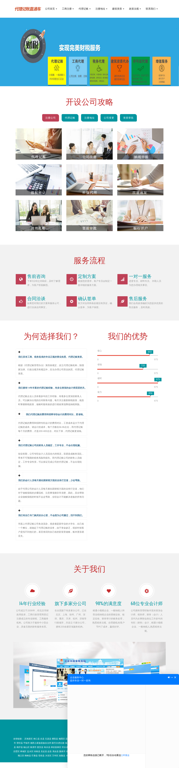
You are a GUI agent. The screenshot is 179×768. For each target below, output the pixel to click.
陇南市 (62, 757)
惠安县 (40, 752)
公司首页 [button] (51, 8)
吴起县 (44, 757)
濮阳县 (55, 744)
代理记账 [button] (85, 8)
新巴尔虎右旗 (58, 748)
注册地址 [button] (101, 8)
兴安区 (48, 761)
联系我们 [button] (152, 8)
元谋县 (48, 744)
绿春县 (37, 757)
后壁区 (16, 757)
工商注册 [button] (68, 8)
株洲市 (33, 752)
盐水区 (30, 757)
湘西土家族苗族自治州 (40, 748)
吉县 (42, 744)
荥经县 (20, 748)
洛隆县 (62, 761)
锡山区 (26, 752)
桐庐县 (20, 752)
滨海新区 (28, 744)
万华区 (55, 761)
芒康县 (34, 761)
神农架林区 (56, 752)
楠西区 (62, 744)
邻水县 (65, 752)
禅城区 (23, 757)
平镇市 (26, 748)
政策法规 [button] (135, 8)
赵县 (50, 757)
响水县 (47, 752)
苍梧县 (41, 761)
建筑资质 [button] (118, 8)
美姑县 (55, 757)
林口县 (36, 744)
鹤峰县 (28, 761)
